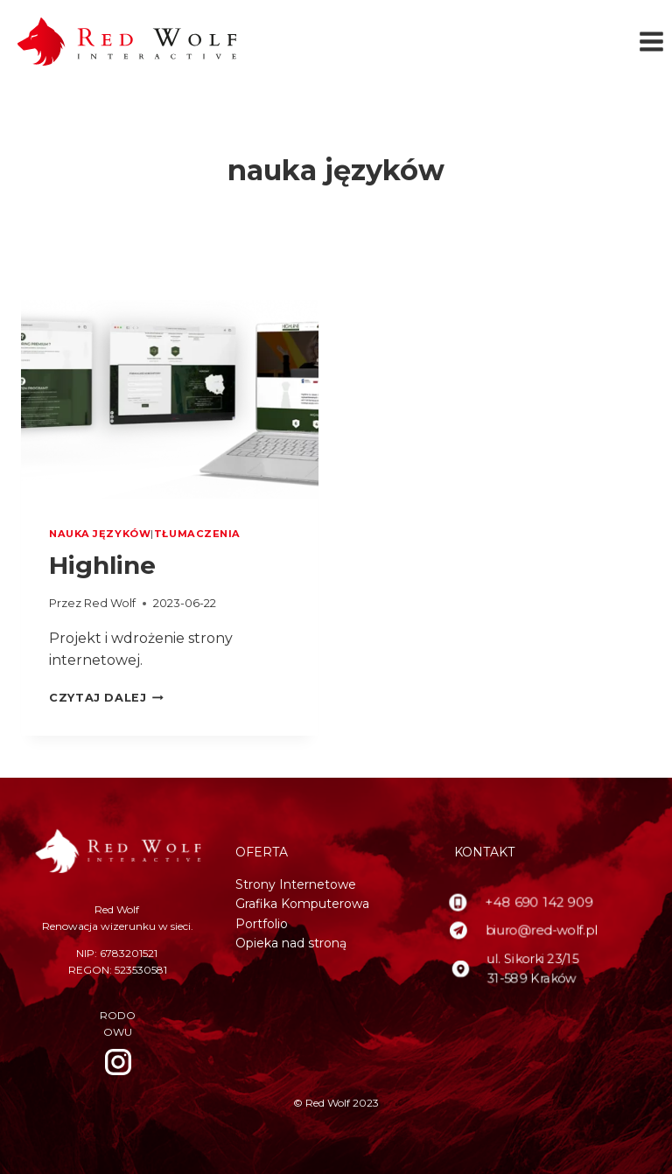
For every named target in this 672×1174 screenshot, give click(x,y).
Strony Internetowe (295, 884)
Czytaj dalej (106, 697)
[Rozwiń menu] (651, 42)
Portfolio (261, 924)
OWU (117, 1031)
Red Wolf (110, 603)
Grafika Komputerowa (302, 904)
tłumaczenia (197, 534)
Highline (102, 565)
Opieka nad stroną (290, 943)
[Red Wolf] (127, 41)
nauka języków (99, 534)
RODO (118, 1015)
